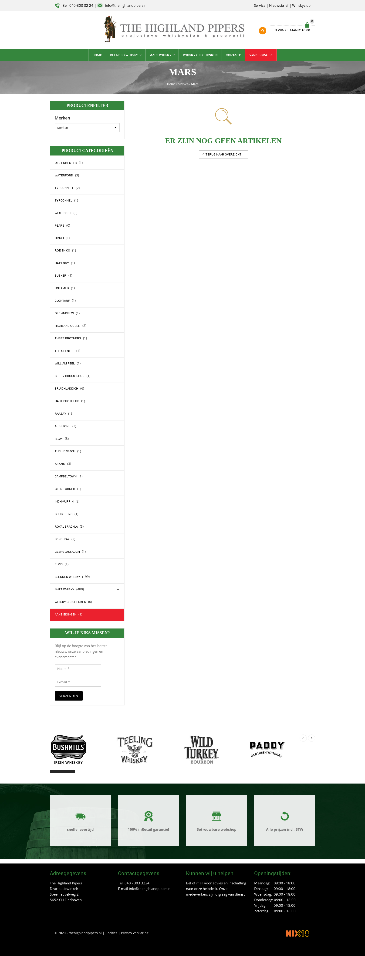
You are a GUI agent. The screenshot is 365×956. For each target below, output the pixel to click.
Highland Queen (67, 325)
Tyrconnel (63, 200)
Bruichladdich (66, 388)
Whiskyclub (301, 5)
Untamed (62, 287)
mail (199, 882)
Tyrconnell (64, 187)
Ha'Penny (62, 262)
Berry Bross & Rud (69, 375)
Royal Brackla (66, 526)
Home (97, 54)
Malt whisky (160, 54)
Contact (233, 54)
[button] (54, 771)
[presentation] (303, 737)
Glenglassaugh (67, 551)
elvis (59, 564)
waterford (64, 174)
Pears (59, 225)
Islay (59, 438)
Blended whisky (124, 54)
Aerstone (62, 425)
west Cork (63, 212)
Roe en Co (62, 250)
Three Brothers (68, 338)
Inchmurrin (64, 501)
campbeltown (66, 476)
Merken (183, 83)
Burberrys (63, 513)
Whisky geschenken (200, 54)
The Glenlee (64, 350)
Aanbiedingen (261, 54)
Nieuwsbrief (278, 5)
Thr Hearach (65, 451)
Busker (60, 275)
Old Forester (66, 162)
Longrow (62, 538)
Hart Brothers (67, 400)
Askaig (60, 463)
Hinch (59, 237)
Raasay (60, 413)
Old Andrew (64, 313)
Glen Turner (65, 488)
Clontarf (62, 300)
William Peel (65, 363)
